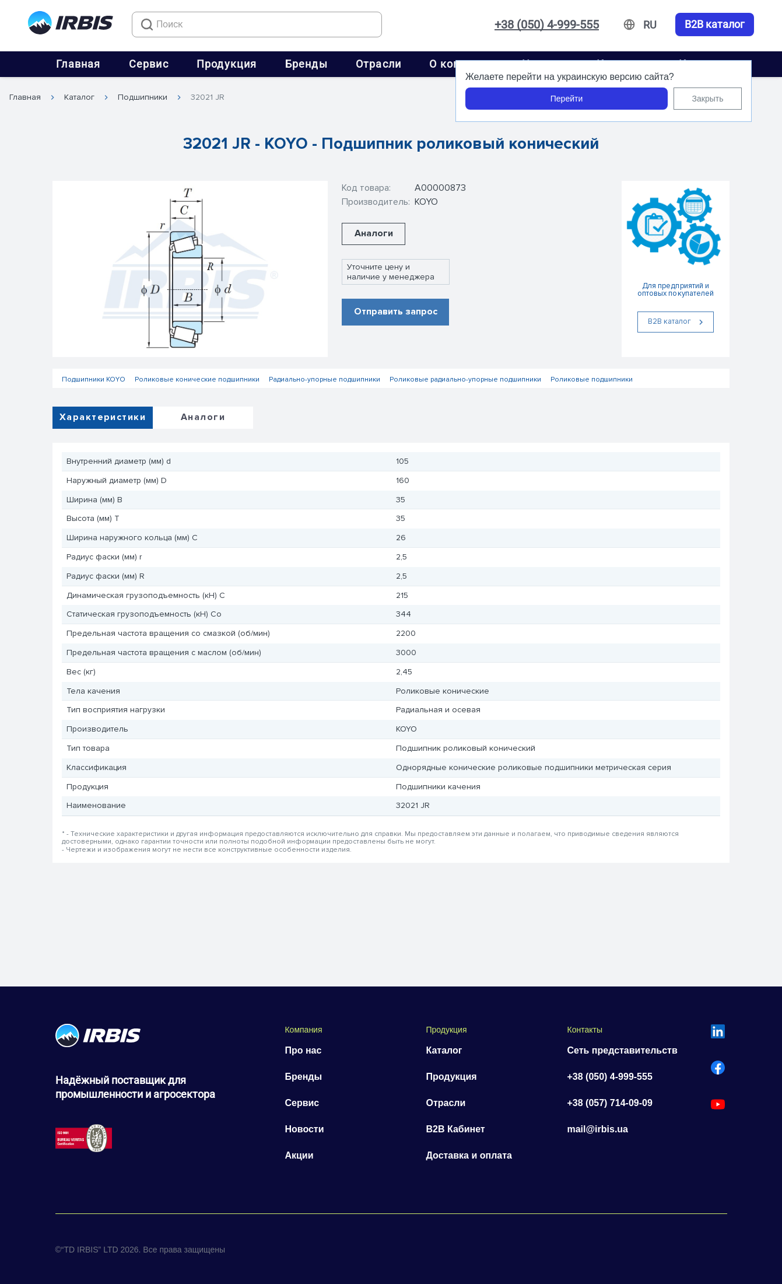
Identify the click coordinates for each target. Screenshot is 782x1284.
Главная (78, 64)
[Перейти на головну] (70, 25)
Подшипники (142, 97)
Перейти (566, 98)
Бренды (306, 64)
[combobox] (257, 24)
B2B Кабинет (455, 1129)
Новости (304, 1129)
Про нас (303, 1050)
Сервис (149, 64)
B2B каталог (715, 24)
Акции (299, 1155)
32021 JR (208, 97)
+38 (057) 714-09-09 (609, 1103)
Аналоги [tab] (203, 417)
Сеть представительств (622, 1050)
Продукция (227, 64)
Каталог (79, 97)
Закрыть (708, 98)
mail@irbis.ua (597, 1129)
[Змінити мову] (650, 25)
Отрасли (378, 64)
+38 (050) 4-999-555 (547, 24)
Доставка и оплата (469, 1155)
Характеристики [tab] (102, 417)
